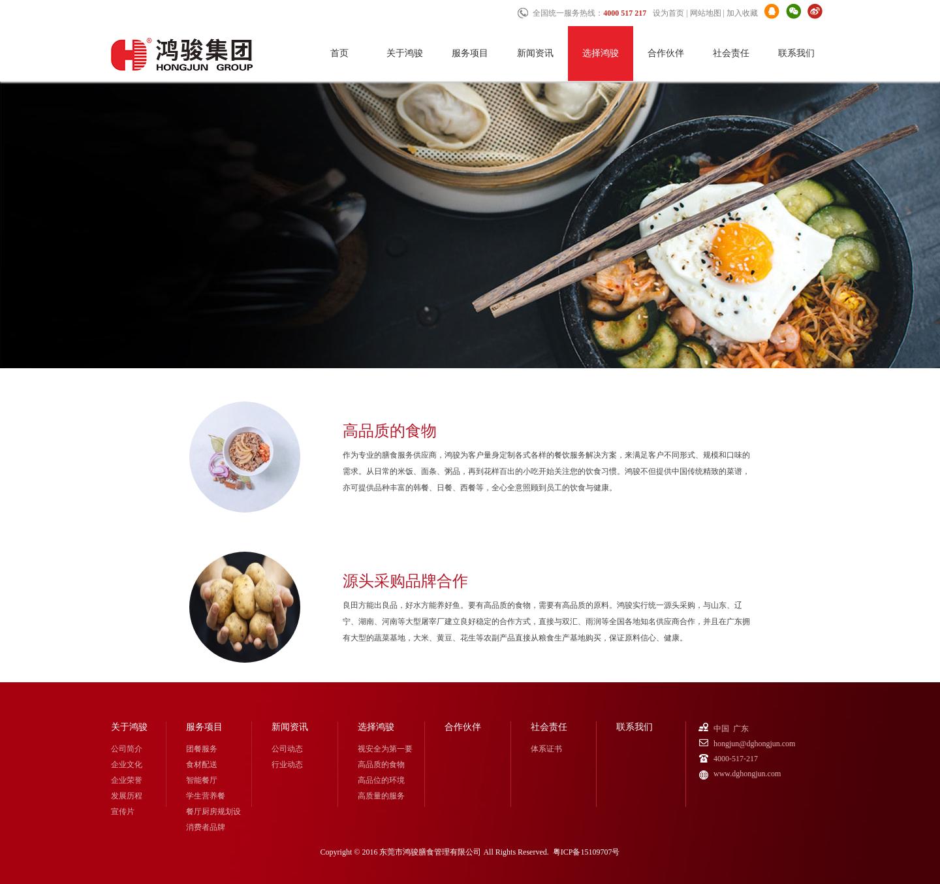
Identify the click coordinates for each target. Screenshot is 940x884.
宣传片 (122, 811)
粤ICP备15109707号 (586, 852)
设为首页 (668, 13)
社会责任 (731, 53)
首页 (339, 53)
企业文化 (126, 764)
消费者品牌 (205, 827)
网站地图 (705, 13)
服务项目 (470, 53)
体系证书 (546, 748)
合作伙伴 (666, 53)
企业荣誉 (126, 780)
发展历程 (126, 795)
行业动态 (287, 764)
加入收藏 (742, 13)
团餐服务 (201, 748)
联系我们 (796, 53)
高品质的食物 (381, 764)
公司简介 (126, 748)
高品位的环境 (381, 780)
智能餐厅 (201, 780)
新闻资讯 (535, 53)
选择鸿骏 (600, 53)
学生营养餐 (205, 795)
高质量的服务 (381, 795)
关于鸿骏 (404, 53)
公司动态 (287, 748)
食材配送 (201, 764)
